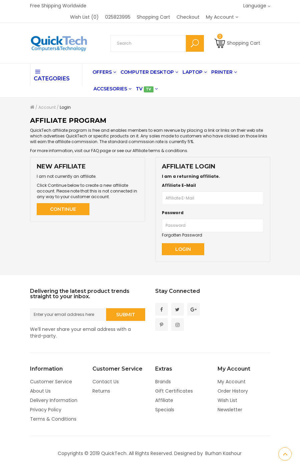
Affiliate (164, 400)
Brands (163, 381)
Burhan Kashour (223, 453)
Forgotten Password (182, 235)
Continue (63, 209)
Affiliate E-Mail (179, 185)
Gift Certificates (174, 391)
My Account (232, 381)
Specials (164, 409)
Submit (125, 315)
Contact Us (105, 381)
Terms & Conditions (53, 419)
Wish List (227, 400)
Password (173, 212)
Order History (233, 391)
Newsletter (230, 409)
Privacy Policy (45, 409)
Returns (101, 391)
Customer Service (51, 381)
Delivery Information (53, 400)
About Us (40, 391)
